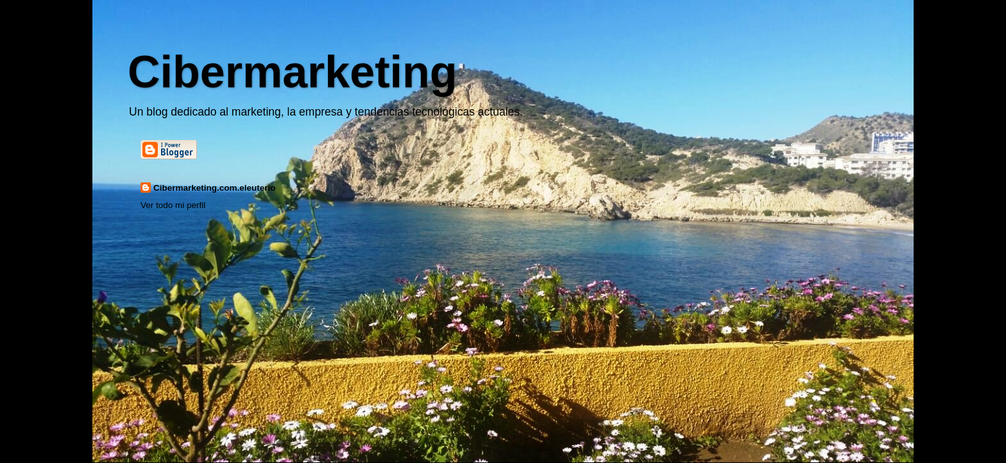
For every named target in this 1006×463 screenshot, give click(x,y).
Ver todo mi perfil (173, 205)
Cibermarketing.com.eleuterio (214, 188)
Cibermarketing (292, 72)
